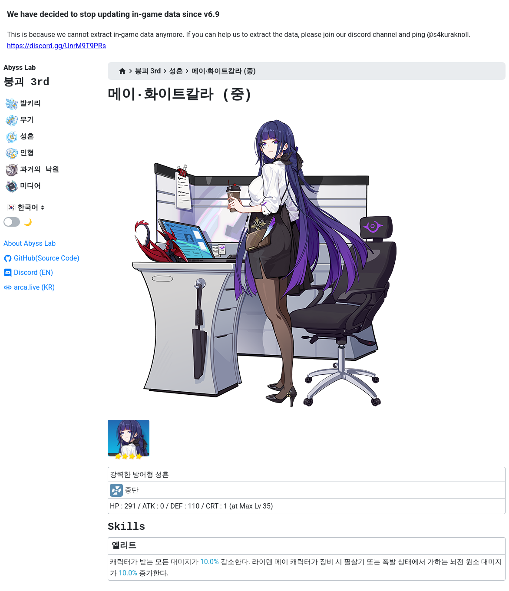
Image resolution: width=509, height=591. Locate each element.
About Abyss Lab (29, 243)
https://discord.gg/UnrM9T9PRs (56, 46)
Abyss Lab (19, 67)
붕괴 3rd (26, 82)
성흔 (176, 71)
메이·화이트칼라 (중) (224, 71)
